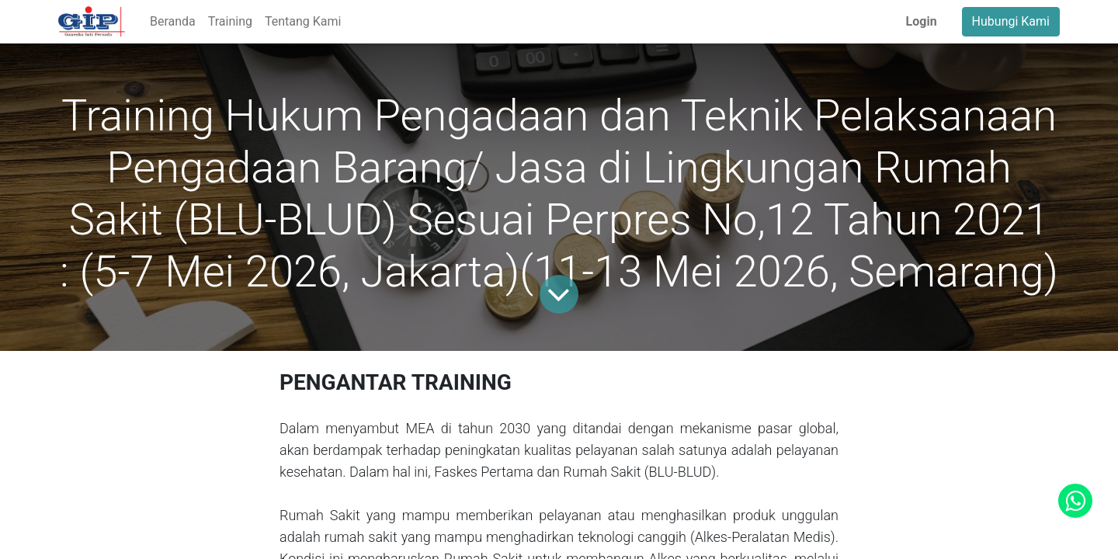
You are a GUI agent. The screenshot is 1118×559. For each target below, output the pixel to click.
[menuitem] (173, 21)
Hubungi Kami (1011, 21)
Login (921, 21)
